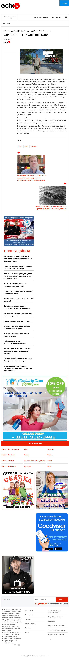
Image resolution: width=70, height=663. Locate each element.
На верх (7, 599)
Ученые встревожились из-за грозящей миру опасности (15, 285)
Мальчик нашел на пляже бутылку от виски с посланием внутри (18, 267)
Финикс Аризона (30, 623)
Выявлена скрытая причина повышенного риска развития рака (17, 307)
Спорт (49, 466)
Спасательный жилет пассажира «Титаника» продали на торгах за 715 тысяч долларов (18, 258)
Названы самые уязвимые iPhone (17, 321)
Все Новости (29, 610)
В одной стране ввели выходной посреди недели (16, 335)
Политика (50, 449)
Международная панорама (56, 634)
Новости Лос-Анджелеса (10, 449)
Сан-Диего (28, 619)
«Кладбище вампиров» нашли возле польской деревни (18, 315)
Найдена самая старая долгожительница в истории (15, 342)
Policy (49, 639)
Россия (49, 461)
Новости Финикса (7, 461)
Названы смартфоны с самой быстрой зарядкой (18, 300)
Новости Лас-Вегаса (8, 466)
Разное (49, 455)
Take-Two (33, 146)
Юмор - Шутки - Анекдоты (55, 617)
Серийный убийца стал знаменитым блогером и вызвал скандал (18, 360)
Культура (27, 466)
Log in (64, 3)
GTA (20, 146)
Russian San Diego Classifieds (56, 630)
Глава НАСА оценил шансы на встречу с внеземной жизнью (18, 292)
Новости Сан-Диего (8, 455)
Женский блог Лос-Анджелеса (34, 461)
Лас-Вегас (28, 628)
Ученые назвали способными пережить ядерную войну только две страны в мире (18, 368)
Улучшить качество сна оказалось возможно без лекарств (17, 327)
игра (26, 146)
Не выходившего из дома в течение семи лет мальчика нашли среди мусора (17, 351)
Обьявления (51, 621)
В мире (26, 455)
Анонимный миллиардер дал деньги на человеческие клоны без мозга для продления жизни (18, 276)
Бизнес (27, 632)
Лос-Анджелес (29, 615)
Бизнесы (56, 17)
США (26, 449)
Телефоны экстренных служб (56, 626)
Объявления (41, 17)
